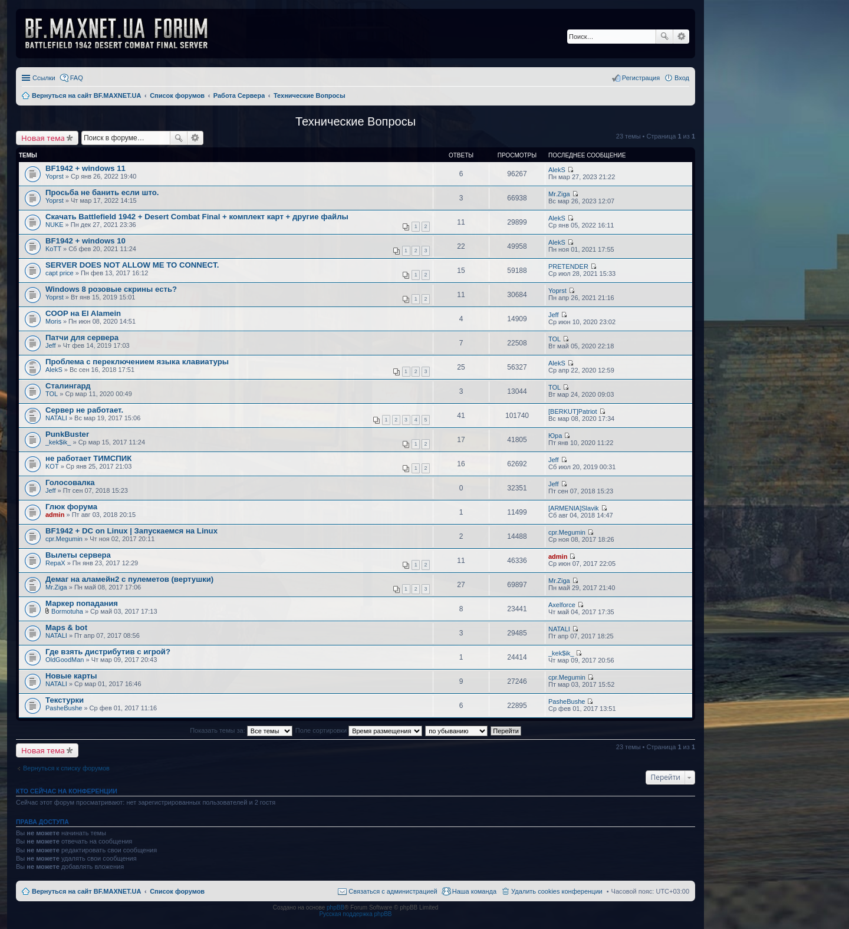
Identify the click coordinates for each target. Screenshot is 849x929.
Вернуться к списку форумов (66, 768)
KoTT (53, 248)
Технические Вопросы (355, 121)
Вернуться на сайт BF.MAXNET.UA (86, 891)
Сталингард (68, 385)
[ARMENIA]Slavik (573, 508)
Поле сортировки (358, 730)
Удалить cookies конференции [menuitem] (557, 891)
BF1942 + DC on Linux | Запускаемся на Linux (131, 530)
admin (54, 514)
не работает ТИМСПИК (88, 458)
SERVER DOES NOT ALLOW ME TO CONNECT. (132, 265)
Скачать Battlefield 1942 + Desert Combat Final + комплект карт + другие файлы (196, 216)
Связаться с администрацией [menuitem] (392, 891)
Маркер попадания (81, 603)
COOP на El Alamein (83, 313)
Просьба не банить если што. (102, 192)
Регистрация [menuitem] (641, 77)
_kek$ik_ (58, 442)
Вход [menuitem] (681, 77)
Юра (555, 435)
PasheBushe (63, 707)
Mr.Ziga (559, 193)
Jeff (553, 314)
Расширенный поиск (681, 36)
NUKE (54, 224)
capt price (59, 272)
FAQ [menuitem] (76, 77)
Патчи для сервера (82, 337)
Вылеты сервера (78, 555)
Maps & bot (66, 627)
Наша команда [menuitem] (474, 891)
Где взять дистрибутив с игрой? (107, 651)
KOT (52, 466)
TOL (554, 338)
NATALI (56, 417)
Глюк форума (71, 506)
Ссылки (43, 77)
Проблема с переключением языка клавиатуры (137, 361)
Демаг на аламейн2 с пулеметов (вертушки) (129, 579)
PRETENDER (568, 266)
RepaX (55, 562)
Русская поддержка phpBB (355, 914)
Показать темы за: (241, 730)
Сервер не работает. (84, 410)
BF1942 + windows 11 (85, 168)
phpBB (335, 907)
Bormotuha (67, 611)
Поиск (664, 36)
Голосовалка (70, 482)
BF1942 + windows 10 (85, 240)
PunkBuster (67, 434)
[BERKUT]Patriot (572, 411)
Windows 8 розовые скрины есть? (111, 289)
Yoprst (54, 176)
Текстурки (64, 700)
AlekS (556, 169)
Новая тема (43, 138)
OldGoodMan (64, 659)
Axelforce (561, 604)
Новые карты (71, 675)
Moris (53, 321)
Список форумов (177, 891)
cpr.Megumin (64, 538)
